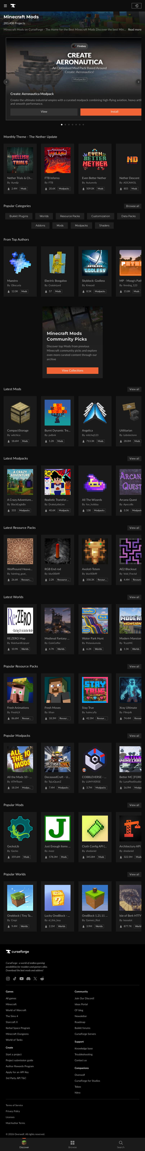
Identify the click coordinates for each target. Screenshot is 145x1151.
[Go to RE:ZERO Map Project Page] (20, 629)
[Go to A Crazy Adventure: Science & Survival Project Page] (20, 490)
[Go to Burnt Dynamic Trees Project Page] (57, 421)
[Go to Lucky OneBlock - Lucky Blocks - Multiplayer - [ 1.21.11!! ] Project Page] (57, 906)
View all (134, 389)
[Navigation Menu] (5, 6)
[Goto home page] (13, 6)
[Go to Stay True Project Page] (95, 698)
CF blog (79, 1010)
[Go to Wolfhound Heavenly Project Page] (20, 560)
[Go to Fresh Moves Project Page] (57, 698)
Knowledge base (84, 1048)
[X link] (35, 978)
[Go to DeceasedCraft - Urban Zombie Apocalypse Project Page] (57, 768)
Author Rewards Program (20, 1066)
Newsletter (81, 1016)
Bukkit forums (82, 1028)
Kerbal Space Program (18, 1028)
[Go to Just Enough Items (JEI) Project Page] (57, 837)
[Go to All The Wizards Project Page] (95, 490)
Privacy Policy (13, 1111)
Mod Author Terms (15, 1123)
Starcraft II (12, 1022)
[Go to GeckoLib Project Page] (20, 837)
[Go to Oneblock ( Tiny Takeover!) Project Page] (20, 906)
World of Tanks (14, 1040)
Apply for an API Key (17, 1072)
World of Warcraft (16, 1010)
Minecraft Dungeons (17, 1034)
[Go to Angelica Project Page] (95, 421)
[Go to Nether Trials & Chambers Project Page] (20, 169)
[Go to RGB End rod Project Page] (57, 560)
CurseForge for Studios (87, 1081)
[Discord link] (28, 978)
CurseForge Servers (85, 1034)
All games (11, 998)
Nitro (77, 1093)
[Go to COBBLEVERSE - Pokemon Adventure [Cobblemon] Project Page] (95, 768)
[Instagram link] (8, 978)
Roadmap (80, 1022)
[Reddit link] (42, 978)
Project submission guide (19, 1060)
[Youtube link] (21, 978)
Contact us (81, 1060)
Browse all (132, 206)
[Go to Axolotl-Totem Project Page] (95, 560)
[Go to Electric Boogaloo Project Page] (57, 271)
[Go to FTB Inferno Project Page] (57, 169)
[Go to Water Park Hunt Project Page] (95, 629)
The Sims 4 (12, 1016)
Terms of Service (14, 1105)
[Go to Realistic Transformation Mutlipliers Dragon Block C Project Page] (57, 490)
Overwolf (80, 1075)
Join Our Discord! (84, 998)
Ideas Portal (81, 1004)
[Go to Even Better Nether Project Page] (95, 169)
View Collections (72, 370)
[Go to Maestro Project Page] (20, 271)
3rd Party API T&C (16, 1078)
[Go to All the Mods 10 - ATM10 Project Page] (20, 768)
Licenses (10, 1117)
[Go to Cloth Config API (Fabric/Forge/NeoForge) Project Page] (95, 837)
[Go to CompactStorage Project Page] (20, 421)
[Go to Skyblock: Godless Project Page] (95, 271)
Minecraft (11, 1004)
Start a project (14, 1054)
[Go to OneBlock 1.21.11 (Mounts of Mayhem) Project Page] (95, 906)
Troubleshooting (83, 1054)
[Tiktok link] (15, 978)
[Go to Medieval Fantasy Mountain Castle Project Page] (57, 629)
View (44, 111)
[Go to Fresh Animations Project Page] (20, 698)
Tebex (78, 1087)
